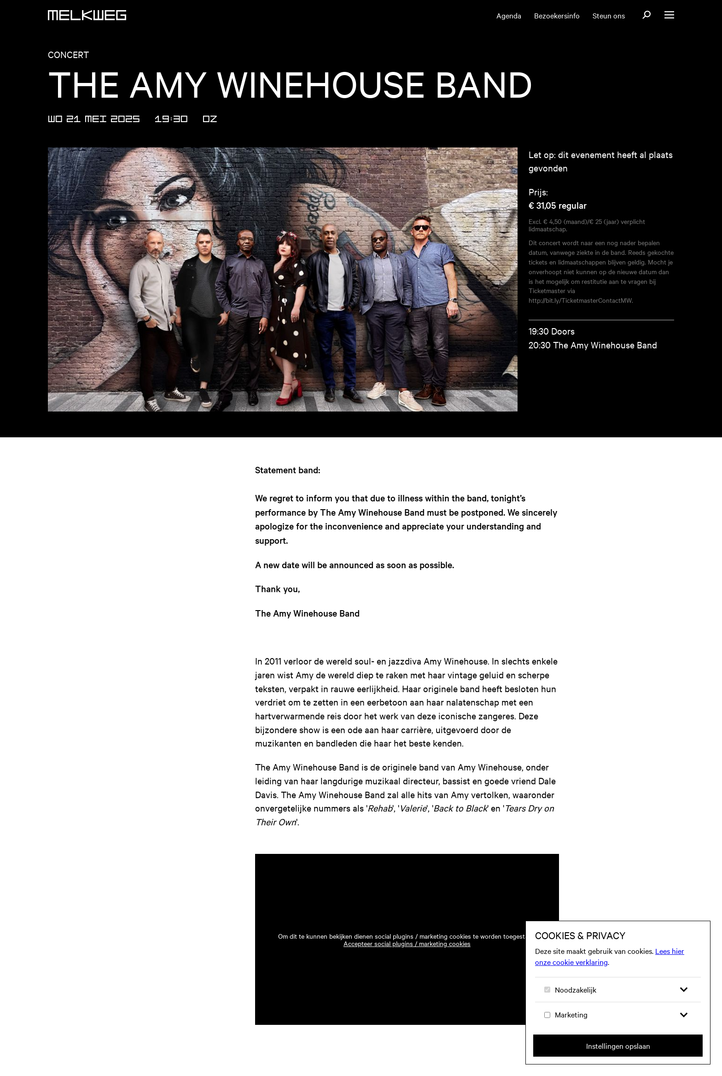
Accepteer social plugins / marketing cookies (407, 943)
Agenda (508, 15)
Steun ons (609, 15)
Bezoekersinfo (557, 15)
